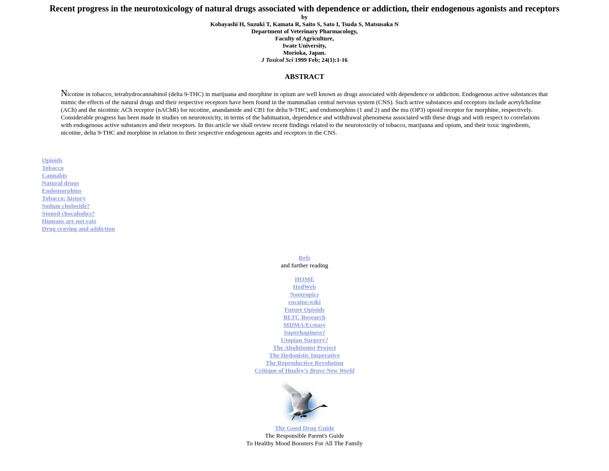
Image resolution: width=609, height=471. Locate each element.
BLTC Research (304, 317)
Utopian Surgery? (304, 339)
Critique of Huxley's (304, 370)
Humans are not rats (69, 221)
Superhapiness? (304, 332)
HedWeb (304, 286)
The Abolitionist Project (304, 347)
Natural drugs (60, 182)
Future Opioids (305, 309)
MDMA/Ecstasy (305, 324)
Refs (305, 257)
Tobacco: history (64, 198)
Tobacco (53, 167)
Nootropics (304, 294)
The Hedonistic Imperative (304, 355)
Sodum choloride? (66, 205)
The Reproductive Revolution (304, 362)
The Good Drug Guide (304, 428)
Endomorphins (61, 190)
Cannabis (54, 175)
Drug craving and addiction (78, 228)
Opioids (52, 160)
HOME (304, 279)
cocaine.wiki (304, 301)
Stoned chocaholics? (68, 213)
